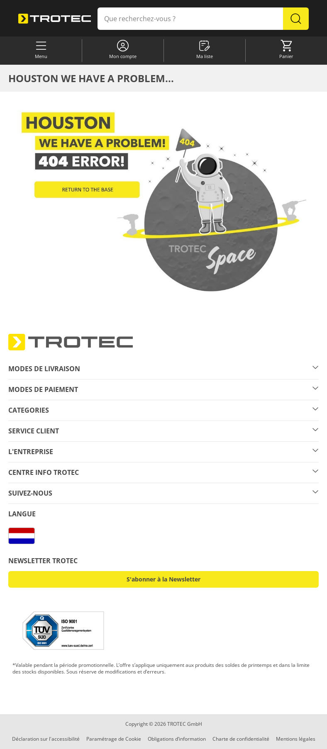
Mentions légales (295, 738)
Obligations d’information (177, 738)
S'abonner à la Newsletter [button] (163, 579)
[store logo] (54, 18)
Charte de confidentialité (240, 738)
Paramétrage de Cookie (113, 738)
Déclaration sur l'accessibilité (46, 738)
